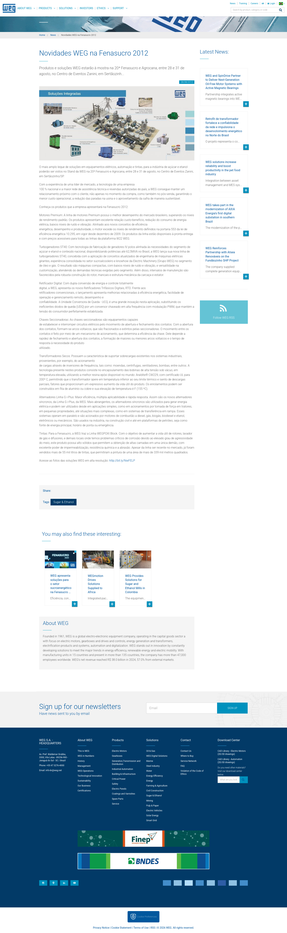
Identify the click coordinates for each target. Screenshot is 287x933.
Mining (149, 800)
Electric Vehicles (154, 810)
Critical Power (119, 779)
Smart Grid (151, 820)
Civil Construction (154, 790)
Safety (115, 784)
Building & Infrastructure (124, 774)
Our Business (84, 785)
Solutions (65, 8)
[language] (282, 3)
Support (118, 8)
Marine (149, 761)
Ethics (101, 8)
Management (84, 766)
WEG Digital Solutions (156, 756)
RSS (152, 927)
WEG (8, 8)
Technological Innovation (90, 776)
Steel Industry (153, 766)
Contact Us (186, 751)
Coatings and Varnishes (123, 793)
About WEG (24, 8)
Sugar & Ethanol (63, 502)
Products (45, 8)
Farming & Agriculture (156, 785)
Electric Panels (119, 789)
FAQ (183, 766)
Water (149, 771)
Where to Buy (187, 756)
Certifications (84, 790)
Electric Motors (119, 751)
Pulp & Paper (152, 805)
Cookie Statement (121, 927)
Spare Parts (117, 799)
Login (271, 3)
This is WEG (83, 751)
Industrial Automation (122, 769)
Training (243, 3)
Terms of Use (141, 927)
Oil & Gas (150, 751)
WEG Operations (86, 771)
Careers (254, 3)
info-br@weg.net (54, 770)
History (81, 761)
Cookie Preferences (147, 916)
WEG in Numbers (86, 756)
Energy (149, 781)
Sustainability (84, 781)
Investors (86, 8)
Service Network (189, 761)
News (232, 3)
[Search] (280, 10)
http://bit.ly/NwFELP (122, 460)
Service (115, 804)
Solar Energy (152, 815)
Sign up (232, 708)
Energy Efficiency (154, 776)
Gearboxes (117, 756)
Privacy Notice (101, 927)
